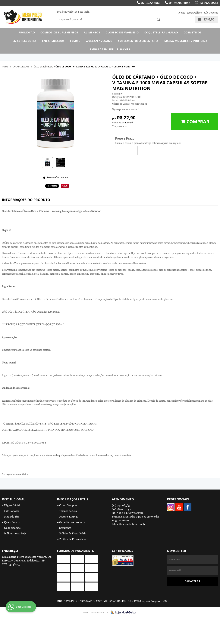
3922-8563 (150, 3)
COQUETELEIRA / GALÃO (161, 32)
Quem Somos (12, 522)
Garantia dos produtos (72, 522)
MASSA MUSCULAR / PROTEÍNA (186, 41)
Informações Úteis (72, 499)
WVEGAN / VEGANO (99, 41)
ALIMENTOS (92, 32)
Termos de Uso (68, 510)
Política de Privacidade (72, 539)
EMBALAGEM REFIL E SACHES (110, 49)
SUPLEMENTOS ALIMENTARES (138, 41)
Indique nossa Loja (15, 533)
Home (181, 12)
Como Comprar (68, 505)
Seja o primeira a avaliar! (125, 109)
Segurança (65, 527)
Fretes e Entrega (68, 516)
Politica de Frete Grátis (72, 533)
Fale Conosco (211, 12)
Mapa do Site (11, 516)
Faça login (84, 11)
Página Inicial (12, 505)
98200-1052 (179, 3)
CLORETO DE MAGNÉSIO (122, 32)
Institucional (13, 499)
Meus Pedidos (194, 12)
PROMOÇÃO (26, 32)
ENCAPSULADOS (53, 41)
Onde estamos (12, 527)
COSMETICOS (193, 32)
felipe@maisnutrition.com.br (129, 524)
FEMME (75, 41)
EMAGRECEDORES (25, 41)
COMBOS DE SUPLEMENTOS (59, 32)
